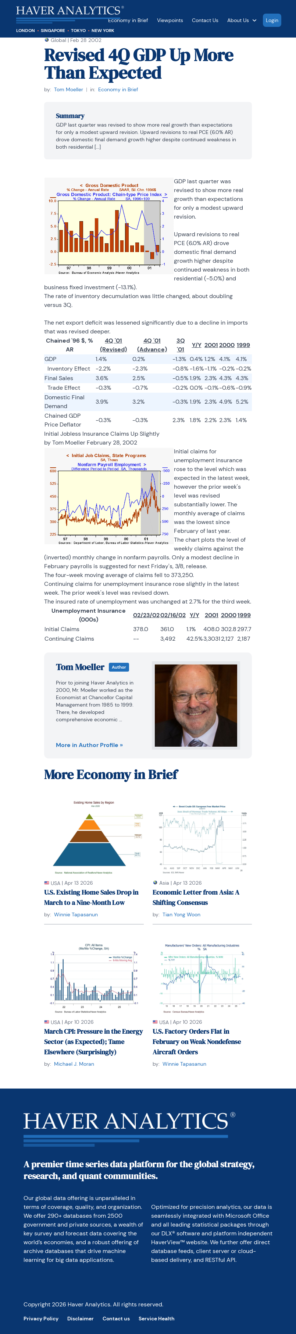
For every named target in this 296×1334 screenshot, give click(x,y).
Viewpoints (170, 20)
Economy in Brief (128, 20)
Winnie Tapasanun (76, 914)
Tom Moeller (68, 89)
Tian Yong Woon (181, 914)
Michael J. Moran (74, 1064)
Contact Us (205, 20)
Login (272, 20)
